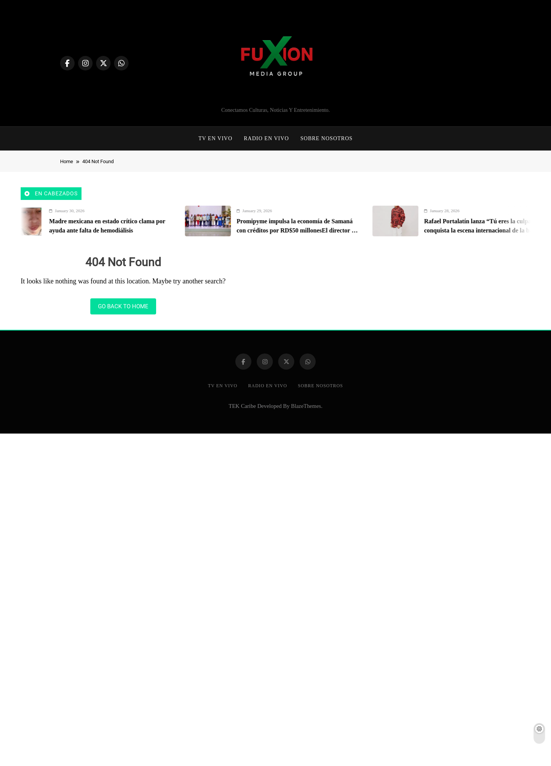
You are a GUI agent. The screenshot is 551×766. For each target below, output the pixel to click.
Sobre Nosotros (326, 138)
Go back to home (123, 306)
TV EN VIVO (215, 138)
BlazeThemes (306, 406)
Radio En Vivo (266, 138)
